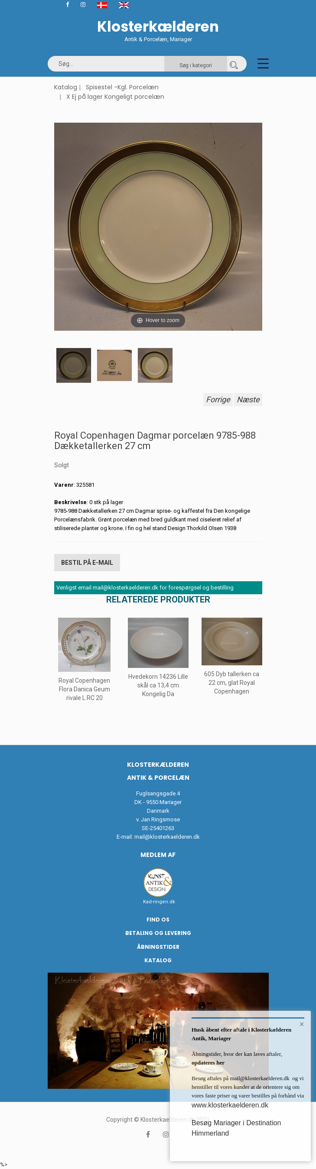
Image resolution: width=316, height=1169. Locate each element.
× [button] (302, 1024)
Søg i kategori (195, 65)
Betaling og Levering (158, 933)
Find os (158, 919)
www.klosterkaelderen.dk (230, 1105)
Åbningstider (158, 947)
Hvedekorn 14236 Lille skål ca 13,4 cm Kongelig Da (158, 685)
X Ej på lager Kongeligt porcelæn (115, 96)
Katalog (65, 87)
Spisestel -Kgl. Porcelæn (122, 87)
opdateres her (208, 1062)
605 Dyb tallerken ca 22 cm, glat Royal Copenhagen (231, 683)
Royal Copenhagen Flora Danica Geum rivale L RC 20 (84, 689)
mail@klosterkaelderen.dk (167, 837)
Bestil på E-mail (87, 562)
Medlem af (158, 854)
